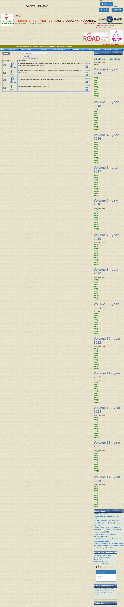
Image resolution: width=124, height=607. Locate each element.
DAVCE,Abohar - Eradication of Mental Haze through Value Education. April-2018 (108, 523)
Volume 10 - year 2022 (107, 340)
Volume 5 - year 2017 (106, 169)
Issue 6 (96, 86)
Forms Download (59, 49)
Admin (116, 49)
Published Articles (78, 49)
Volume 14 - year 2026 (107, 479)
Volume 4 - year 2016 (106, 137)
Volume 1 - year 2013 (107, 58)
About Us (12, 49)
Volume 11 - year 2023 (107, 375)
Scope (99, 578)
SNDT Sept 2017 (101, 514)
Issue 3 (96, 80)
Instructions (42, 49)
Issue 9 (96, 91)
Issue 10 (96, 93)
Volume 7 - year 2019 (106, 237)
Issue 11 (96, 95)
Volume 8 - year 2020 (106, 271)
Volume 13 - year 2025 (107, 444)
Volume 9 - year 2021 (106, 306)
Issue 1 (96, 77)
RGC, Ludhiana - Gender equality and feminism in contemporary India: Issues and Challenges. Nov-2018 (109, 545)
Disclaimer (101, 577)
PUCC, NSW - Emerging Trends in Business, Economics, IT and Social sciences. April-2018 (107, 530)
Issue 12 (96, 64)
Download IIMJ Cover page (30, 58)
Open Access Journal (103, 27)
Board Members (26, 49)
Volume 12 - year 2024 (107, 409)
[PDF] (13, 66)
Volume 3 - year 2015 (106, 104)
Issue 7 (96, 88)
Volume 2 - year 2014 (106, 71)
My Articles (108, 49)
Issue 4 (96, 82)
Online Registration (94, 49)
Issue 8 (96, 89)
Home (3, 50)
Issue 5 (96, 84)
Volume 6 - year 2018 (106, 202)
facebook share (87, 65)
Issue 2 (96, 79)
